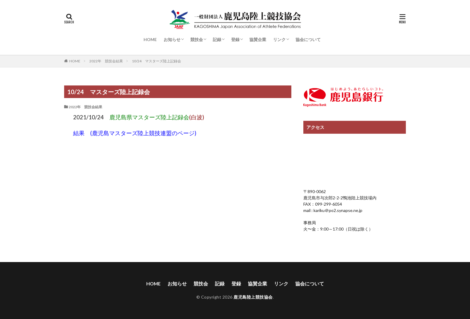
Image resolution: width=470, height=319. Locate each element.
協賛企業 (257, 39)
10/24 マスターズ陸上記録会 (156, 61)
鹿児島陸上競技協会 (253, 297)
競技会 (196, 39)
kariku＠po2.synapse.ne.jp (337, 210)
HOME (150, 39)
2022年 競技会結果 (106, 61)
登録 (235, 39)
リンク (279, 39)
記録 (217, 39)
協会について (308, 39)
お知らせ (172, 39)
